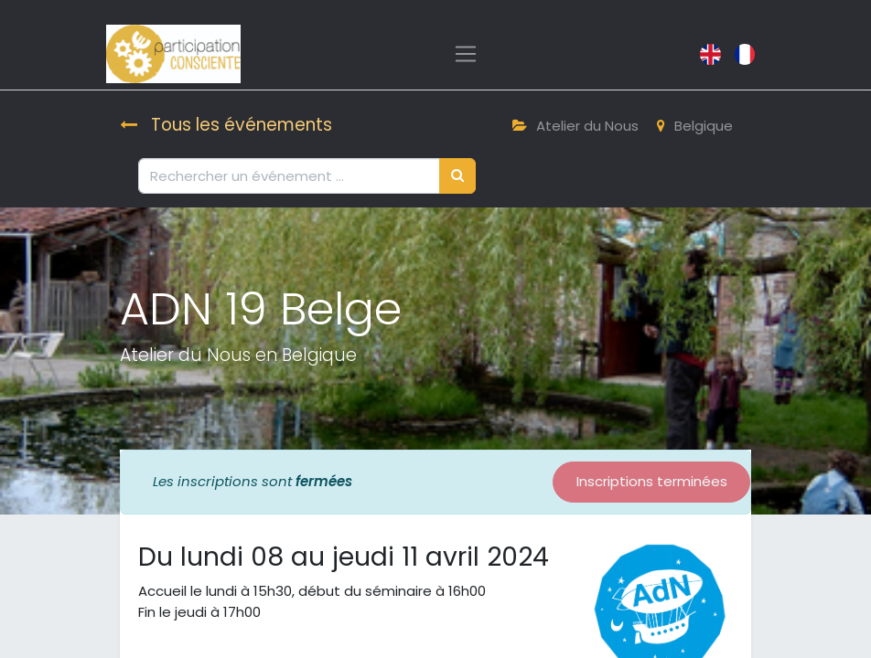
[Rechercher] (457, 176)
